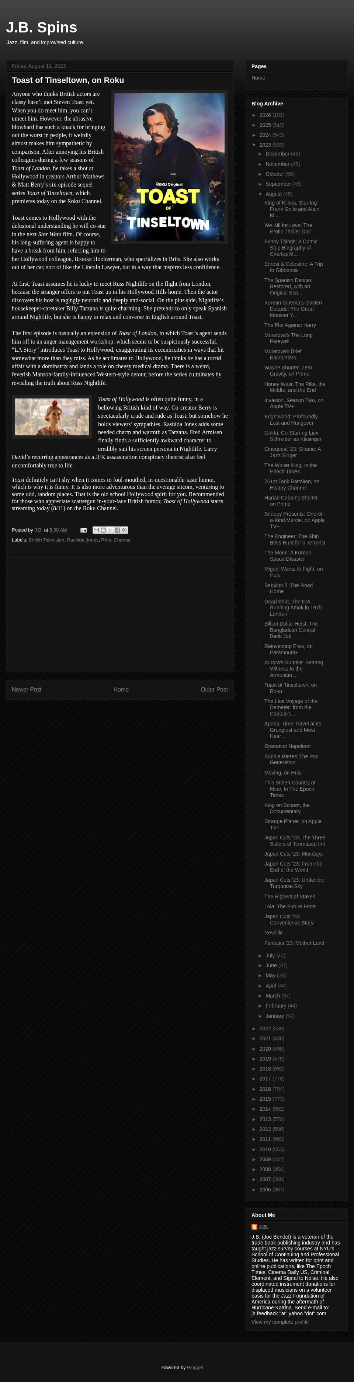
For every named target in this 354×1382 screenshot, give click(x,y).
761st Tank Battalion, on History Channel (291, 484)
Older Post (214, 689)
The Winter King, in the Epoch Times (290, 468)
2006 (266, 1190)
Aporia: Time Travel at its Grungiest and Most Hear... (292, 730)
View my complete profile (280, 1322)
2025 (266, 125)
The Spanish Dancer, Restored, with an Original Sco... (288, 286)
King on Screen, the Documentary (287, 808)
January (275, 1016)
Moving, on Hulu (283, 773)
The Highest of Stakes (289, 896)
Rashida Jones (82, 540)
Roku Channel (116, 540)
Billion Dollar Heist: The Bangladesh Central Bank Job (291, 630)
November (278, 164)
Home (121, 689)
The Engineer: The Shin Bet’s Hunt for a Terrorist (294, 539)
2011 (266, 1139)
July (271, 955)
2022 (266, 1028)
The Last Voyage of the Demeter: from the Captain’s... (290, 707)
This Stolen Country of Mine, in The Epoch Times (290, 789)
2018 (266, 1069)
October (275, 174)
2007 (266, 1179)
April (271, 986)
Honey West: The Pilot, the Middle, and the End (295, 387)
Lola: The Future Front (290, 906)
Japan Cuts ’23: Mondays (293, 854)
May (271, 975)
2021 (266, 1038)
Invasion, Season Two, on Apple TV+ (293, 403)
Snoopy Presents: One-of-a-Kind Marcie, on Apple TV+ (294, 520)
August (274, 194)
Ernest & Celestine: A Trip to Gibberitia (293, 267)
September (279, 184)
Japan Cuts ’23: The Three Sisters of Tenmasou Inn (294, 841)
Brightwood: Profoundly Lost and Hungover (291, 420)
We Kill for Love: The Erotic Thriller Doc (288, 228)
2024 (266, 135)
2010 (266, 1149)
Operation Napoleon (287, 746)
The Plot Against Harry (290, 325)
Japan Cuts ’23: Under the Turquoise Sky (294, 883)
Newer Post (27, 689)
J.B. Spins (41, 27)
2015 (266, 1099)
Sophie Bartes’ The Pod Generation (291, 759)
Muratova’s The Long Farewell (288, 338)
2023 (266, 145)
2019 (266, 1059)
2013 (266, 1119)
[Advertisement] (120, 614)
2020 (266, 1049)
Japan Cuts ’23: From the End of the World (293, 867)
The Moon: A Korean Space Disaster (288, 556)
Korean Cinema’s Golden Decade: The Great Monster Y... (293, 309)
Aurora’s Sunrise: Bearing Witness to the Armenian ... (293, 668)
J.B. (263, 1227)
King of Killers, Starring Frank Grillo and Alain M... (291, 209)
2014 (266, 1109)
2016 (266, 1089)
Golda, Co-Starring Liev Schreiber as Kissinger (293, 436)
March (273, 996)
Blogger (195, 1367)
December (278, 154)
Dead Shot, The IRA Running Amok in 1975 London (293, 608)
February (277, 1006)
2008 (266, 1169)
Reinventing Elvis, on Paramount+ (288, 649)
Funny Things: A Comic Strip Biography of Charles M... (290, 248)
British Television (47, 540)
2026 (266, 115)
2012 (266, 1129)
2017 (266, 1079)
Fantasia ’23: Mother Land (294, 943)
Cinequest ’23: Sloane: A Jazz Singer (292, 452)
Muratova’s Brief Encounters (283, 354)
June (272, 965)
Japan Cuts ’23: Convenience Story (288, 919)
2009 (266, 1159)
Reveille (273, 933)
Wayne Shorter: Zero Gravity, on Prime (288, 371)
